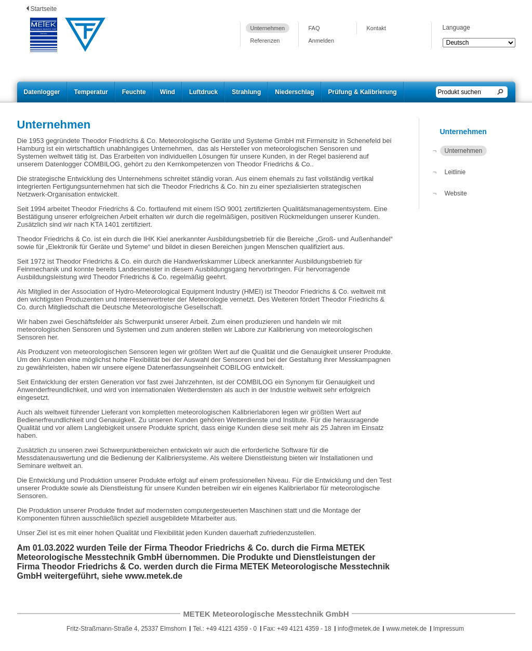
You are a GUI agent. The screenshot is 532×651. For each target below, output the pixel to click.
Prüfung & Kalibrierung (362, 92)
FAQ (314, 28)
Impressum (448, 628)
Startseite (44, 8)
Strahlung (246, 92)
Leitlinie (455, 172)
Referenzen (265, 40)
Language (456, 27)
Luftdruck (203, 92)
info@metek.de (359, 628)
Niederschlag (294, 92)
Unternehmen (267, 28)
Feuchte (134, 92)
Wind (167, 92)
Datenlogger (42, 92)
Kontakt (376, 28)
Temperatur (91, 92)
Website (456, 193)
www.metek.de (406, 628)
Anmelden (322, 40)
